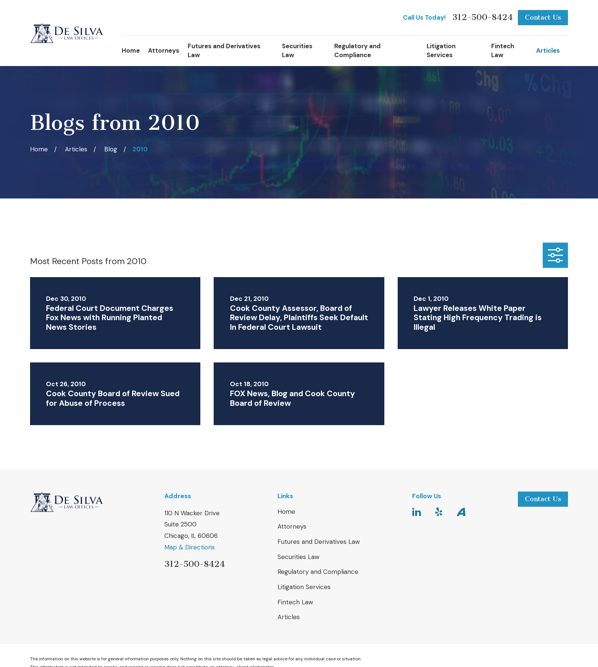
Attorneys (291, 526)
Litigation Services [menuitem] (441, 50)
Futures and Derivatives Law (318, 542)
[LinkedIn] (416, 511)
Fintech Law (295, 602)
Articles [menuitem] (548, 50)
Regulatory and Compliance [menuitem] (357, 50)
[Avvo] (461, 511)
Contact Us (543, 17)
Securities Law (298, 557)
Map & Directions (189, 547)
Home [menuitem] (131, 50)
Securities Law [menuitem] (297, 50)
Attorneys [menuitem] (163, 50)
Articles (288, 617)
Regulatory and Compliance (317, 572)
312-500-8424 (482, 18)
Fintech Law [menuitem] (502, 50)
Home (286, 511)
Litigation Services (304, 587)
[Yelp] (438, 511)
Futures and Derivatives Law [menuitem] (224, 50)
